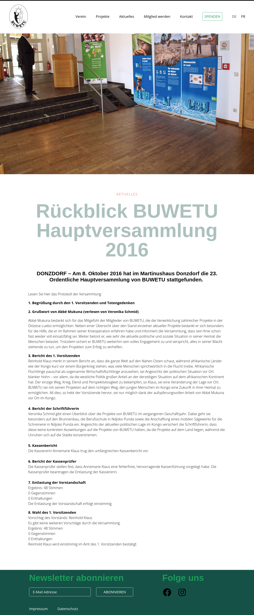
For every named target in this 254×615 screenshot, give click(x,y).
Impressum (39, 608)
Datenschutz (68, 608)
